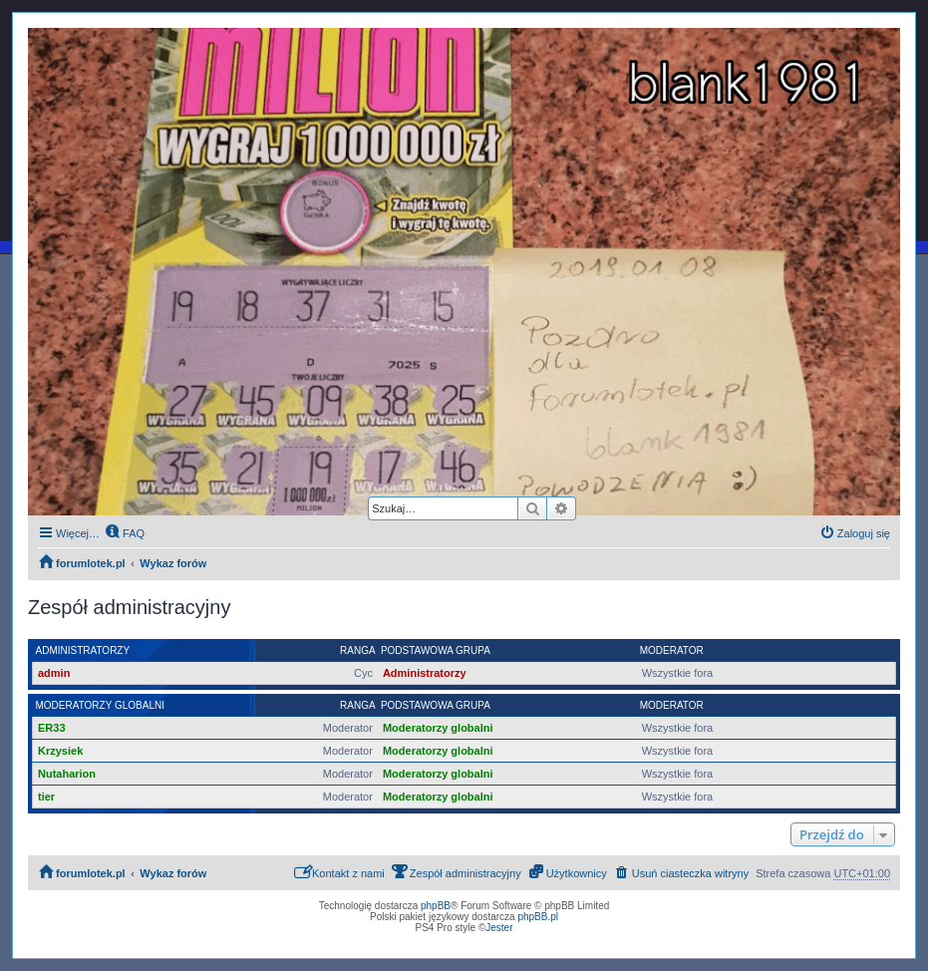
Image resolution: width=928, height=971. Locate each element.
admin (54, 673)
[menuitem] (125, 533)
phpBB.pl (537, 916)
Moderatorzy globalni (100, 705)
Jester (498, 927)
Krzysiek (60, 751)
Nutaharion (67, 774)
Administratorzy (83, 650)
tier (46, 797)
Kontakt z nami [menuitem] (339, 871)
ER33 (52, 728)
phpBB (436, 905)
